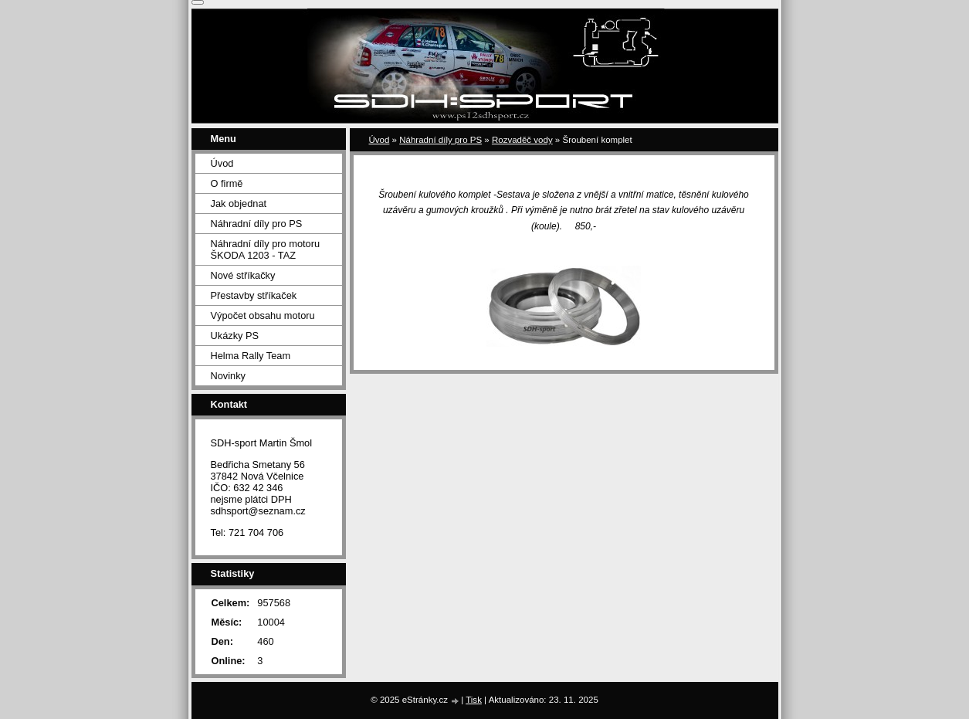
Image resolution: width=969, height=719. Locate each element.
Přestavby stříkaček (254, 295)
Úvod (379, 139)
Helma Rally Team (251, 355)
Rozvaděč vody (522, 139)
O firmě (227, 183)
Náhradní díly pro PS (440, 139)
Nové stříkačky (243, 275)
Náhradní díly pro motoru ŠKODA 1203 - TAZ (265, 249)
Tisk (474, 699)
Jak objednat (239, 203)
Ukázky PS (235, 335)
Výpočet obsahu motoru (263, 315)
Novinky (228, 376)
